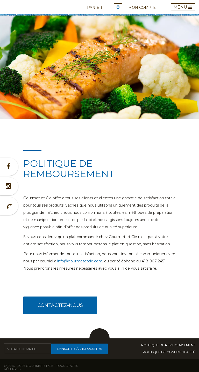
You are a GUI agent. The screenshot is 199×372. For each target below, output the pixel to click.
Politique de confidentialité (169, 352)
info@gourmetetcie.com (79, 261)
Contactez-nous (60, 305)
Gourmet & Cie (12, 7)
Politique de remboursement (168, 345)
